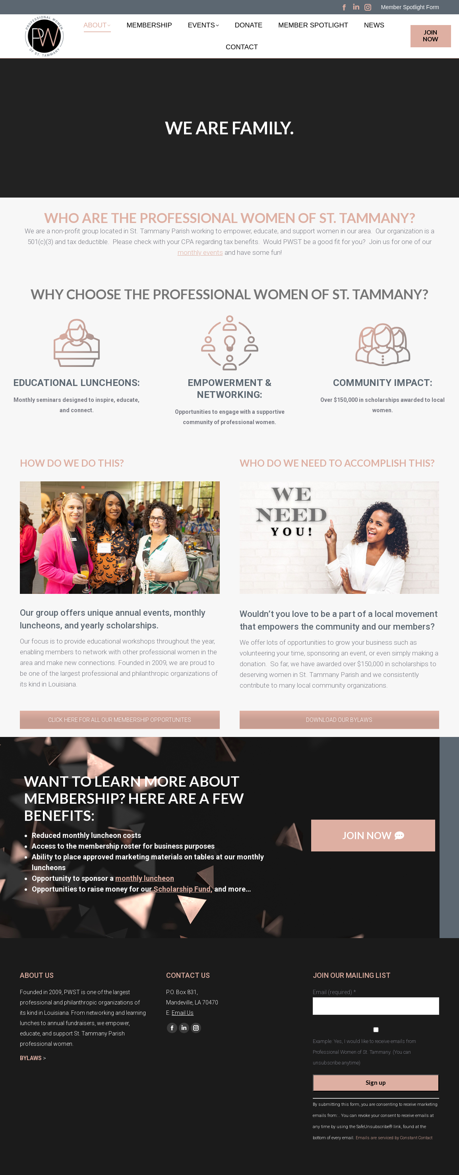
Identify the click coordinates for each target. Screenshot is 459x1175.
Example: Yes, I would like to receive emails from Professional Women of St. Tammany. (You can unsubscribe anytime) (364, 1052)
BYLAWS (31, 1058)
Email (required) (334, 992)
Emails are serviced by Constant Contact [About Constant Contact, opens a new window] (394, 1137)
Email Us (183, 1013)
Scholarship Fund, (183, 889)
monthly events (200, 234)
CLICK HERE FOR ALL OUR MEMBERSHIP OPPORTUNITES (119, 720)
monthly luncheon (144, 878)
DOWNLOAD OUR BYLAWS (339, 720)
